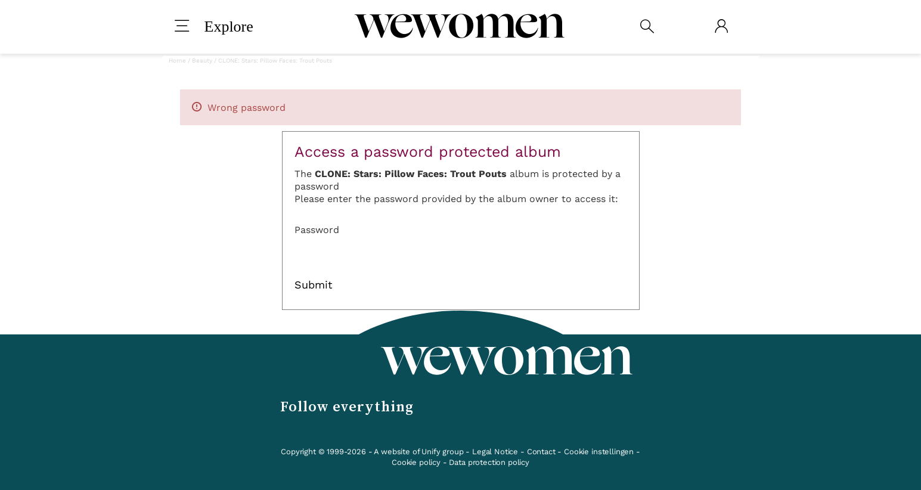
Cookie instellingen (599, 451)
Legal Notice (495, 451)
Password (316, 229)
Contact (541, 451)
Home (177, 60)
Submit (313, 285)
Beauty (202, 60)
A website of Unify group (418, 451)
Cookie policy (416, 462)
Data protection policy (489, 462)
